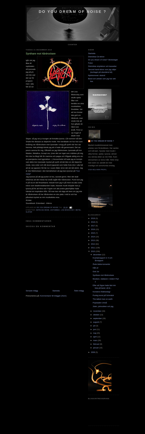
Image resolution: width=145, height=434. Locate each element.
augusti (96, 322)
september (97, 318)
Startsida (56, 291)
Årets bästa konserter (101, 264)
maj (95, 333)
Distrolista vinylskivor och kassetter (102, 66)
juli (94, 326)
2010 (93, 251)
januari (96, 348)
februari (96, 344)
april (95, 337)
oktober (96, 315)
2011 (93, 248)
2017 (93, 226)
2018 (93, 222)
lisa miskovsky (67, 210)
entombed (55, 210)
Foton (90, 63)
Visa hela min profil (97, 169)
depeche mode (42, 210)
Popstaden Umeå (100, 303)
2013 (93, 240)
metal (78, 210)
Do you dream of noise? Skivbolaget (103, 60)
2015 (93, 233)
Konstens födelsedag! (101, 292)
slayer (29, 212)
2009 (93, 352)
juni (95, 329)
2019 (93, 218)
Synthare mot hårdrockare (103, 275)
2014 (93, 237)
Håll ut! (95, 268)
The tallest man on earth (102, 299)
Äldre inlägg (79, 291)
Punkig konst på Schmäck (103, 295)
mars (95, 340)
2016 (93, 229)
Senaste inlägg (32, 291)
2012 (93, 244)
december (97, 255)
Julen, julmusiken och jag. (103, 306)
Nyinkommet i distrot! (96, 75)
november (97, 311)
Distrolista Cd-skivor (96, 57)
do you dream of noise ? (73, 11)
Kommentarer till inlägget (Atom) (53, 296)
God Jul (96, 271)
